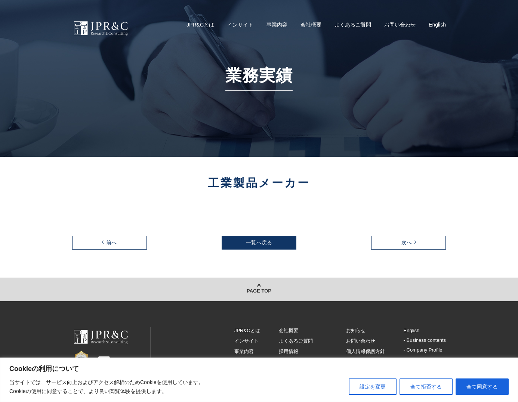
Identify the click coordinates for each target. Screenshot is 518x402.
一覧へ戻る (259, 242)
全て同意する (482, 387)
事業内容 (276, 25)
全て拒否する (426, 387)
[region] (259, 380)
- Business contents (425, 340)
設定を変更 (373, 387)
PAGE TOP (259, 291)
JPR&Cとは (200, 25)
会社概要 (310, 25)
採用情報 (288, 351)
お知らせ (356, 330)
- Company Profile (423, 350)
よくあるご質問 (352, 25)
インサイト (240, 25)
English (437, 25)
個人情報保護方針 (365, 351)
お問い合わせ (400, 25)
